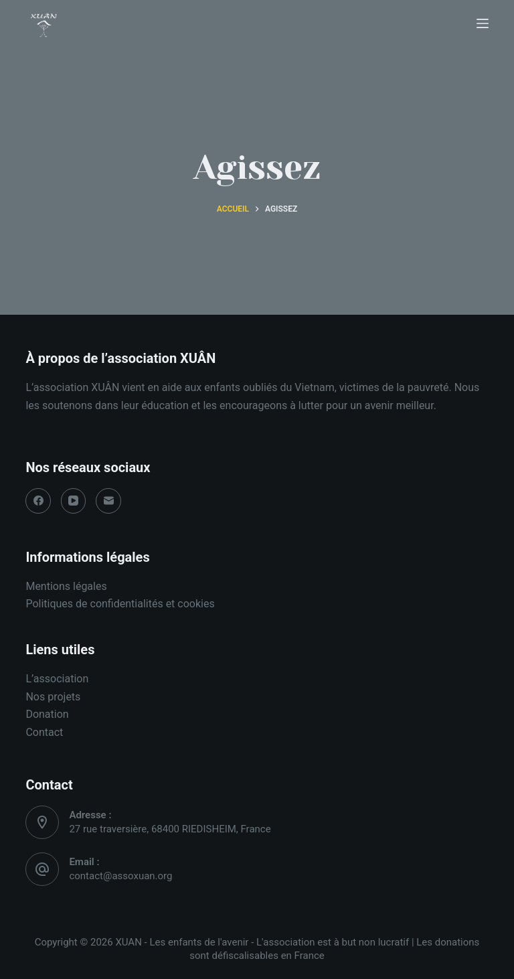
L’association (56, 678)
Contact (44, 732)
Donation (46, 714)
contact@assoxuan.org (120, 876)
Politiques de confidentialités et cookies (119, 603)
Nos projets (52, 696)
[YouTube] (73, 501)
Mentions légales (65, 586)
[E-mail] (108, 501)
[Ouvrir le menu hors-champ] (483, 23)
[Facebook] (38, 501)
